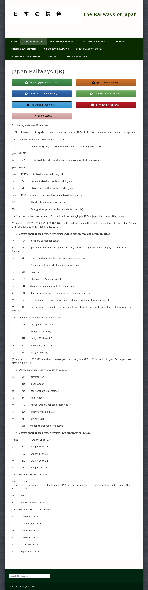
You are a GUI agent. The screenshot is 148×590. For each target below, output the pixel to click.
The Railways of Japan (110, 14)
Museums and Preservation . (26, 56)
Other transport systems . (90, 49)
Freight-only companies (23, 49)
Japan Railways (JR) (33, 41)
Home (14, 41)
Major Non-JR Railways (62, 41)
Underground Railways (56, 49)
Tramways (119, 41)
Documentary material (75, 56)
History (52, 56)
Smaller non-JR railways (94, 41)
